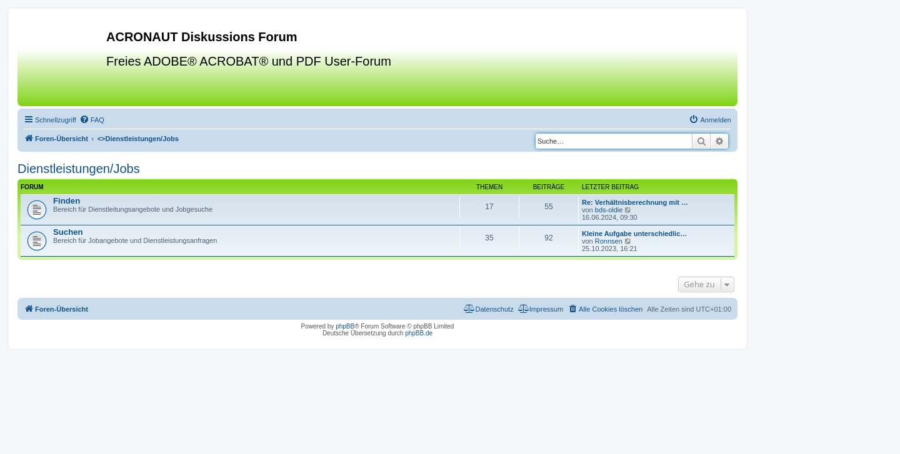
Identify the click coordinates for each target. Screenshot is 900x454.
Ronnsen (608, 241)
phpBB (345, 326)
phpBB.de (418, 333)
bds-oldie (609, 210)
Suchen (68, 232)
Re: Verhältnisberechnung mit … (635, 202)
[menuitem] (91, 119)
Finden (66, 200)
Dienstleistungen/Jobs (79, 168)
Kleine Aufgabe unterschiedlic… (634, 233)
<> (138, 138)
